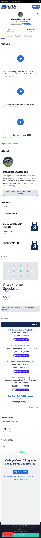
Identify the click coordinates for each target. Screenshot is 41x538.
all (34, 324)
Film (3, 36)
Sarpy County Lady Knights (12, 225)
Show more (33, 407)
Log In (38, 1)
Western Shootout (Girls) (20, 346)
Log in (19, 191)
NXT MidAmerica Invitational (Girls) (20, 362)
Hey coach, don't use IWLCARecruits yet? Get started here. (20, 477)
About (9, 36)
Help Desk (17, 1)
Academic (28, 36)
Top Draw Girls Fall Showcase (20, 396)
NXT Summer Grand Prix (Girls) (20, 330)
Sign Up (36, 7)
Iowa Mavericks (11, 243)
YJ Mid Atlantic (10, 213)
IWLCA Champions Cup (20, 378)
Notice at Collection (20, 531)
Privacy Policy (20, 529)
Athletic (18, 36)
